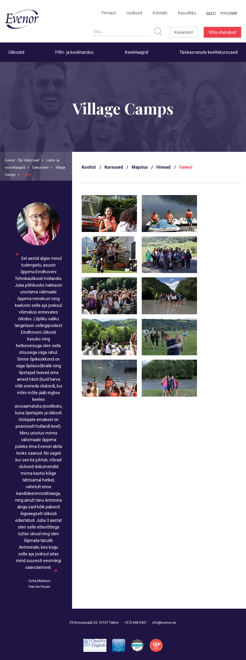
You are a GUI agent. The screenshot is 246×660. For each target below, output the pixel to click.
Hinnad (163, 167)
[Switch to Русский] (228, 13)
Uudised (134, 12)
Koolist (89, 167)
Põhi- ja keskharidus (74, 52)
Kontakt (160, 12)
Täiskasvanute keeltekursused (208, 52)
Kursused (114, 167)
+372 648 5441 (135, 622)
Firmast (109, 12)
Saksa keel (40, 167)
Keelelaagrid (136, 52)
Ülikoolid (16, 52)
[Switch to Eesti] (211, 13)
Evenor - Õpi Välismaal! (22, 160)
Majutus (140, 167)
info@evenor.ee (164, 622)
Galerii (185, 167)
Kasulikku (187, 12)
